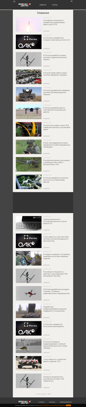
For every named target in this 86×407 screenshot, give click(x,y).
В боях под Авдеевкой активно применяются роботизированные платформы (56, 145)
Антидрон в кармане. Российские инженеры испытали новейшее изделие (56, 256)
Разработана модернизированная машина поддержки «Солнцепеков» (54, 309)
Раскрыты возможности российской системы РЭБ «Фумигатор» (53, 379)
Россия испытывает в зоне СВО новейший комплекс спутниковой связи (56, 127)
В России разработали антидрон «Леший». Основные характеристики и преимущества (56, 291)
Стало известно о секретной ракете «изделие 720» (54, 360)
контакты (52, 402)
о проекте (41, 402)
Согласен (68, 405)
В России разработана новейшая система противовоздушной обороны (56, 92)
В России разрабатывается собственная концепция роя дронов (54, 110)
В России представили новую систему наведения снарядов (55, 74)
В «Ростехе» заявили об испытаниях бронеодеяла (53, 325)
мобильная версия (66, 402)
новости (43, 5)
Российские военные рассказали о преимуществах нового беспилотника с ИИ (56, 162)
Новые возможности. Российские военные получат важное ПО (55, 221)
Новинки (47, 31)
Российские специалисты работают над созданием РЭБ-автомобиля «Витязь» (55, 274)
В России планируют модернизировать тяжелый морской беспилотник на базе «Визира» (55, 345)
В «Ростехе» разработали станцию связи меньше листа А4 (56, 39)
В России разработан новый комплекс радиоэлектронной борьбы (54, 57)
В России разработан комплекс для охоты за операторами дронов (55, 180)
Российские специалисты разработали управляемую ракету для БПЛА (54, 22)
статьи (54, 5)
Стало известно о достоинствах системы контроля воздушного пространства (56, 239)
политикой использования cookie (44, 405)
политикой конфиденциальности (58, 405)
